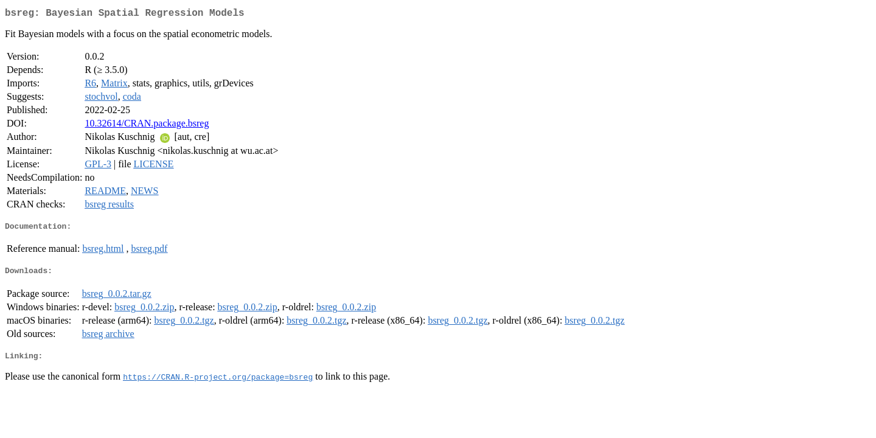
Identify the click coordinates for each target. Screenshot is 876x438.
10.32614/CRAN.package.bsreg (147, 125)
